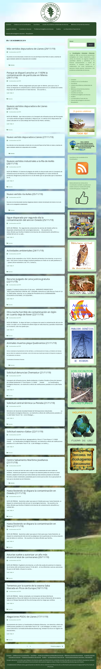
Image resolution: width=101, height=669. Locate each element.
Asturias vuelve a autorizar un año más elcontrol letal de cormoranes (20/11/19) (28, 556)
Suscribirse (37, 24)
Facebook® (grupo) (75, 188)
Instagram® (84, 188)
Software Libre (20, 665)
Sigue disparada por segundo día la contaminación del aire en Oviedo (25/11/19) (30, 219)
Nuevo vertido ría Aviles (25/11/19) (25, 194)
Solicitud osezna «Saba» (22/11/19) (25, 431)
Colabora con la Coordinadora (22, 24)
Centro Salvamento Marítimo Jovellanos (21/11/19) (27, 461)
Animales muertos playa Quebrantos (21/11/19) (32, 343)
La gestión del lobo (11, 29)
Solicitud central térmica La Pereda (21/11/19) (31, 402)
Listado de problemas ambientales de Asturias (55, 24)
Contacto (8, 24)
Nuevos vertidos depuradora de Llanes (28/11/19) (27, 107)
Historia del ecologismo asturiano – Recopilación (19, 33)
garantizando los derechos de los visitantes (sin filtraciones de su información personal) (50, 665)
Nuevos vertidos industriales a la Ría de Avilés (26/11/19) (30, 162)
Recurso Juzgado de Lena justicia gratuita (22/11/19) (28, 280)
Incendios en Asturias (25, 29)
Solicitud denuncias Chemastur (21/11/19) (29, 372)
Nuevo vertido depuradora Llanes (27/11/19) (30, 137)
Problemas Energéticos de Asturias (43, 29)
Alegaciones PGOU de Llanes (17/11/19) (27, 616)
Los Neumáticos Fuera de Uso (72, 29)
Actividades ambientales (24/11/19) (25, 250)
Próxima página (57, 646)
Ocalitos (58, 29)
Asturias (12, 65)
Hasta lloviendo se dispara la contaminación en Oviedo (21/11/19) (31, 492)
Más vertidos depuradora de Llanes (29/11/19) (31, 48)
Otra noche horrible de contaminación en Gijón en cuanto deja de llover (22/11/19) (31, 313)
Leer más (14, 93)
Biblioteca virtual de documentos (80, 24)
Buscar (71, 41)
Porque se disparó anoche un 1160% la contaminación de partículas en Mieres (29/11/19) (27, 75)
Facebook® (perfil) (85, 187)
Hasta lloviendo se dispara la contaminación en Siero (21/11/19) (31, 525)
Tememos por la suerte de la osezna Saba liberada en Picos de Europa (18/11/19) (28, 587)
